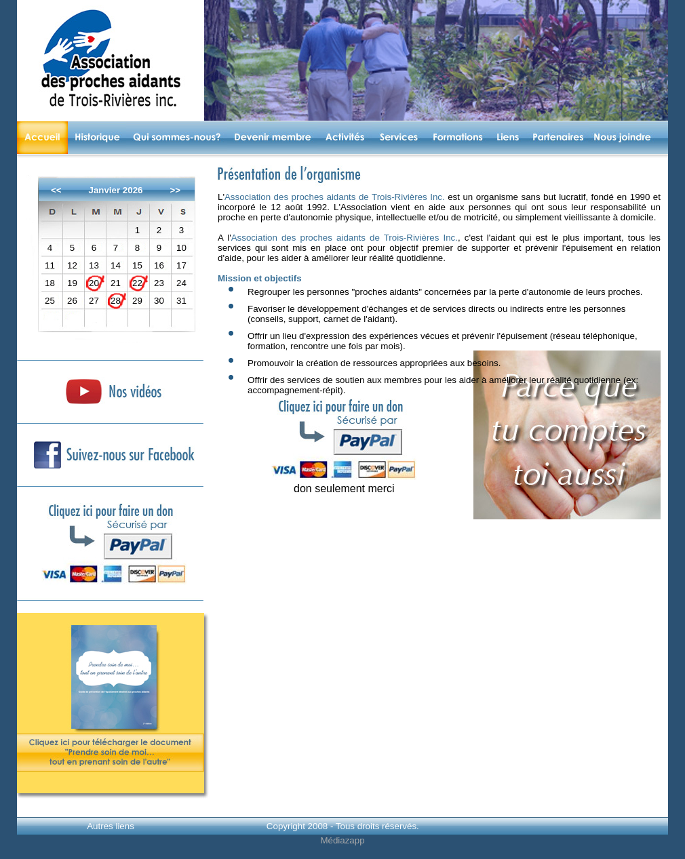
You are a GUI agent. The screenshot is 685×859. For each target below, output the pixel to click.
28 (116, 301)
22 (137, 283)
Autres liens (110, 826)
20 (94, 283)
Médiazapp (342, 840)
